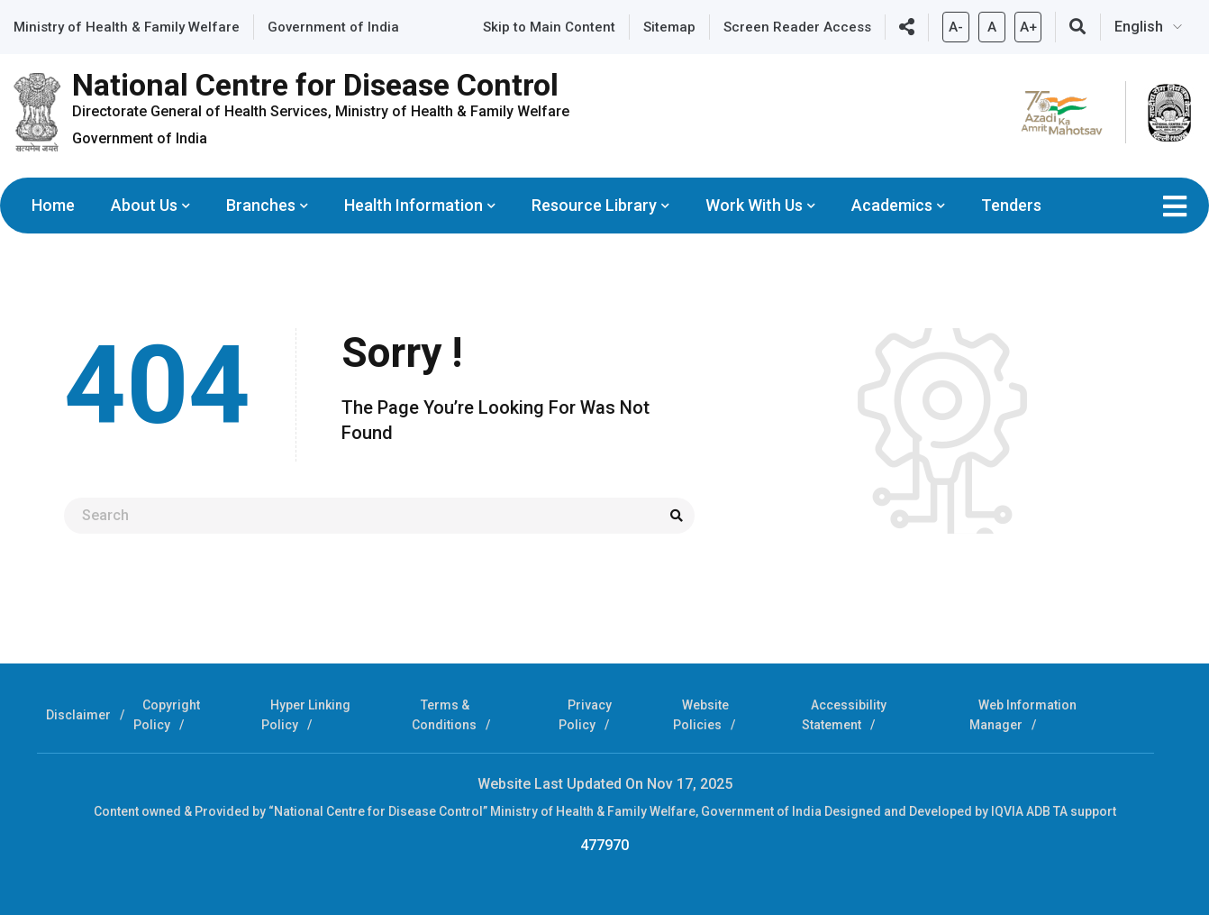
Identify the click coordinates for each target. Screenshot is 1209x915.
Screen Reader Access (797, 27)
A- (955, 23)
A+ (1027, 23)
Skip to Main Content (549, 27)
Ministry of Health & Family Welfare (127, 27)
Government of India (333, 27)
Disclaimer (78, 715)
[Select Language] (1154, 27)
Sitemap (669, 27)
